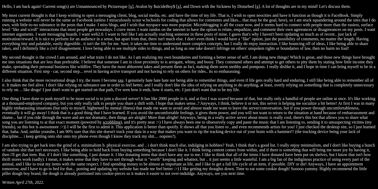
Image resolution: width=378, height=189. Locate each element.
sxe (120, 80)
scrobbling (111, 122)
